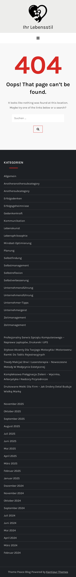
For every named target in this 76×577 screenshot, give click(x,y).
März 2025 (10, 463)
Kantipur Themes (57, 572)
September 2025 (14, 418)
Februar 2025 (12, 470)
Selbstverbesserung (16, 280)
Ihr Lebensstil (38, 27)
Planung (9, 250)
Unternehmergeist (15, 310)
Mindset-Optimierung (17, 243)
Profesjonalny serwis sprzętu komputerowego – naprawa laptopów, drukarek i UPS (34, 340)
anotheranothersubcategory (21, 183)
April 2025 (10, 456)
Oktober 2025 (12, 411)
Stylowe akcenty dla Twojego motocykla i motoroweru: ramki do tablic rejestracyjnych (38, 352)
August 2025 (12, 426)
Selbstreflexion (13, 272)
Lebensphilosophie (15, 235)
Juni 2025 (10, 441)
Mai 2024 (10, 530)
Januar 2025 (12, 478)
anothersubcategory (16, 191)
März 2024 (10, 545)
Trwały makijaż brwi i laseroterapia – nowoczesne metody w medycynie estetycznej (35, 364)
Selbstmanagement (16, 265)
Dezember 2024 (14, 485)
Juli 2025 (9, 433)
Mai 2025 (10, 448)
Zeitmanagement (15, 317)
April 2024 (10, 537)
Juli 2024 (9, 515)
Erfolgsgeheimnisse (16, 206)
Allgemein (10, 176)
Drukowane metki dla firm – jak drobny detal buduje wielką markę (37, 389)
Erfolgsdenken (13, 198)
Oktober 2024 (12, 500)
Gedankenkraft (13, 213)
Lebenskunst (12, 228)
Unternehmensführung (18, 287)
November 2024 (14, 493)
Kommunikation (14, 220)
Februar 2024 (12, 552)
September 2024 (14, 508)
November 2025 (14, 403)
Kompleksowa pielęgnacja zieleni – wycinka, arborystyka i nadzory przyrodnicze (32, 377)
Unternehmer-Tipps (16, 302)
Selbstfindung (13, 258)
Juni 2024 (10, 523)
